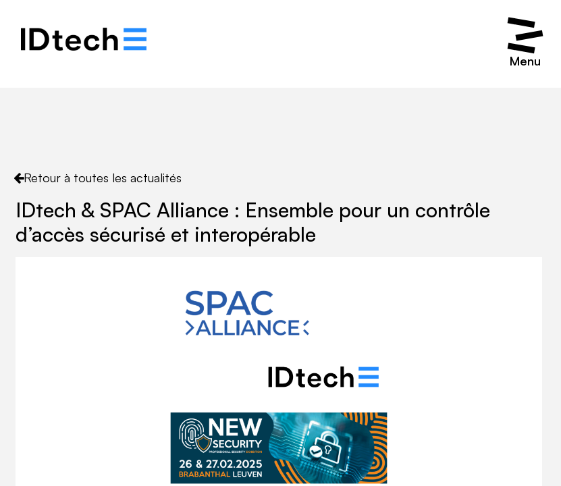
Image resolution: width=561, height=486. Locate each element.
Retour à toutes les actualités (98, 177)
